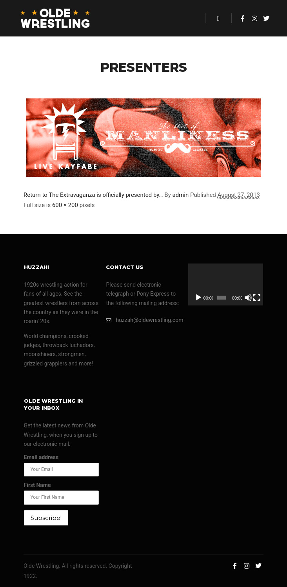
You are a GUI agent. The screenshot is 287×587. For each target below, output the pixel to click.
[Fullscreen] (257, 298)
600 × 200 (65, 205)
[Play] (198, 298)
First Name (37, 485)
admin (180, 194)
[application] (225, 284)
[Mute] (248, 298)
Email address (41, 457)
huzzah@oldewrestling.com (143, 320)
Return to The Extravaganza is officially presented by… (93, 194)
